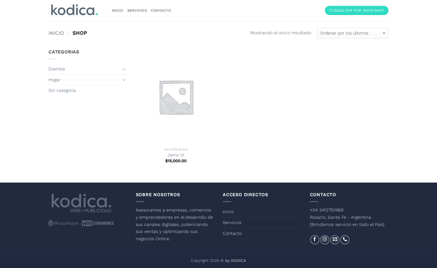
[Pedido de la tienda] (353, 33)
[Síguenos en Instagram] (324, 239)
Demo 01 (176, 155)
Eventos (56, 69)
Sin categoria (62, 90)
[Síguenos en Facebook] (314, 239)
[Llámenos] (344, 239)
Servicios (137, 10)
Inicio (117, 10)
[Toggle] (124, 69)
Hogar (54, 79)
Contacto (161, 10)
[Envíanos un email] (334, 239)
